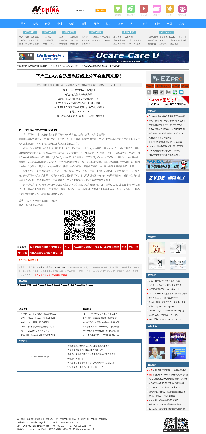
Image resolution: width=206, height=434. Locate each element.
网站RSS (85, 419)
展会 (96, 23)
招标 (108, 23)
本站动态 (50, 419)
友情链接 (103, 419)
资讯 (35, 23)
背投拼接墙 (118, 40)
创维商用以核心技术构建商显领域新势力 (167, 392)
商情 (157, 23)
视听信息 (66, 66)
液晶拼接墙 (118, 43)
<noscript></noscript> (78, 294)
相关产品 (167, 86)
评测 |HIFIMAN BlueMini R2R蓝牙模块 (38, 318)
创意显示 (138, 43)
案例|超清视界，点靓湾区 (160, 138)
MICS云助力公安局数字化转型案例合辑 (166, 383)
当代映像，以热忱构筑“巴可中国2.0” (165, 387)
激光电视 (63, 43)
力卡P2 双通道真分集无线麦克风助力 (37, 326)
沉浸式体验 (153, 40)
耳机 (21, 37)
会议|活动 (152, 326)
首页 (23, 23)
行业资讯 (55, 66)
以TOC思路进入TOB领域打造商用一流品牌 (168, 379)
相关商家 (185, 86)
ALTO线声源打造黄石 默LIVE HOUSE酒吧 (167, 129)
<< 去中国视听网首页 (28, 260)
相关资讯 (87, 309)
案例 (120, 23)
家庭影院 (63, 40)
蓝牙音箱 (23, 43)
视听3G (94, 419)
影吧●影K (86, 43)
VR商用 (106, 40)
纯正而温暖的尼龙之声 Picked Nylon (165, 289)
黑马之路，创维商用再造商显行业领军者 (167, 409)
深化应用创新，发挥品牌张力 (162, 396)
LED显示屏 (128, 37)
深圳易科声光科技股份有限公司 (82, 85)
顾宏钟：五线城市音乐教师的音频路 (165, 404)
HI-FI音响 (47, 37)
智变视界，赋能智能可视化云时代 (164, 400)
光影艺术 (182, 37)
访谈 (72, 23)
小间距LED (86, 37)
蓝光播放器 (48, 40)
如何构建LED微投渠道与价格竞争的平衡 (168, 374)
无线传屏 (86, 40)
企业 (59, 23)
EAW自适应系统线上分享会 (88, 247)
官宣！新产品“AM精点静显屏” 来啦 (164, 281)
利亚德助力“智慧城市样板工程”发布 (164, 155)
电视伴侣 (74, 37)
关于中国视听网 (63, 419)
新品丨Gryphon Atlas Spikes (161, 306)
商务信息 (31, 419)
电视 (61, 37)
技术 (144, 23)
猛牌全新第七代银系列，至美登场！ (165, 315)
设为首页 (21, 419)
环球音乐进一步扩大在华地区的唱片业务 (39, 314)
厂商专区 (150, 86)
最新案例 (152, 111)
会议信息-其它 (111, 247)
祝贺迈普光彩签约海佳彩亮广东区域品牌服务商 (88, 346)
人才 (132, 23)
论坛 (181, 23)
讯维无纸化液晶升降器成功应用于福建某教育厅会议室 (91, 354)
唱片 (53, 43)
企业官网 (159, 86)
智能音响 (35, 37)
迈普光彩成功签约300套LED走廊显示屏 (85, 350)
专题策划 (152, 237)
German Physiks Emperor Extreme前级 (166, 311)
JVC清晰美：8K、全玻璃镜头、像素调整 (101, 326)
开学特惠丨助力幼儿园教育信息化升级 (38, 335)
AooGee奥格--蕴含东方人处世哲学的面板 (167, 302)
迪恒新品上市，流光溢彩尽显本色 (164, 298)
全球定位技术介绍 (75, 358)
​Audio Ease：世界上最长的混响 (35, 322)
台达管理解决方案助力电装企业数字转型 (101, 322)
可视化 (163, 40)
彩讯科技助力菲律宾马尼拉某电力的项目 (167, 120)
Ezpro (68, 247)
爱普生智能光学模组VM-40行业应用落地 (101, 331)
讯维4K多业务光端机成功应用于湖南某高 (167, 116)
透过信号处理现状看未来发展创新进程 (167, 370)
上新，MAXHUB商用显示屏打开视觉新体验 (168, 293)
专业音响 (127, 43)
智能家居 (74, 43)
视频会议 (97, 37)
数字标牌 (96, 40)
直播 (27, 37)
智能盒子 (74, 40)
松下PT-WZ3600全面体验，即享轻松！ (38, 331)
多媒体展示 (153, 37)
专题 (169, 23)
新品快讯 (152, 275)
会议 (84, 23)
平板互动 (106, 37)
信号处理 (127, 40)
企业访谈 (152, 365)
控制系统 (138, 40)
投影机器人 (34, 40)
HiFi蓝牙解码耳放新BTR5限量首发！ (165, 285)
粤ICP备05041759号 (85, 429)
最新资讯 (23, 309)
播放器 (36, 43)
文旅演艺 (163, 43)
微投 (30, 43)
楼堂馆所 (174, 43)
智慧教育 (152, 43)
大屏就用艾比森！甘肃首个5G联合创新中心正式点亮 (90, 363)
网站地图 (75, 419)
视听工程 (133, 247)
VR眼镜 (22, 40)
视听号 (118, 15)
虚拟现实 (164, 37)
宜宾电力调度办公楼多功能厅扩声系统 (166, 125)
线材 (45, 43)
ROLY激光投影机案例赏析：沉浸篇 (164, 150)
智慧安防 (182, 40)
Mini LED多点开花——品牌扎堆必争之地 (101, 335)
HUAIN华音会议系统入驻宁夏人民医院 (166, 146)
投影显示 (117, 37)
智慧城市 (173, 40)
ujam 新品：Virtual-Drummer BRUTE (165, 319)
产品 (47, 23)
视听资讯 (40, 419)
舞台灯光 (173, 37)
